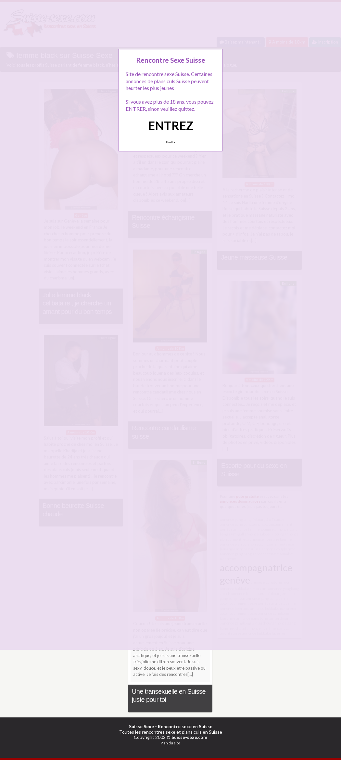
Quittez (170, 142)
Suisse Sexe (141, 726)
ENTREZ (170, 125)
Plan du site (170, 743)
